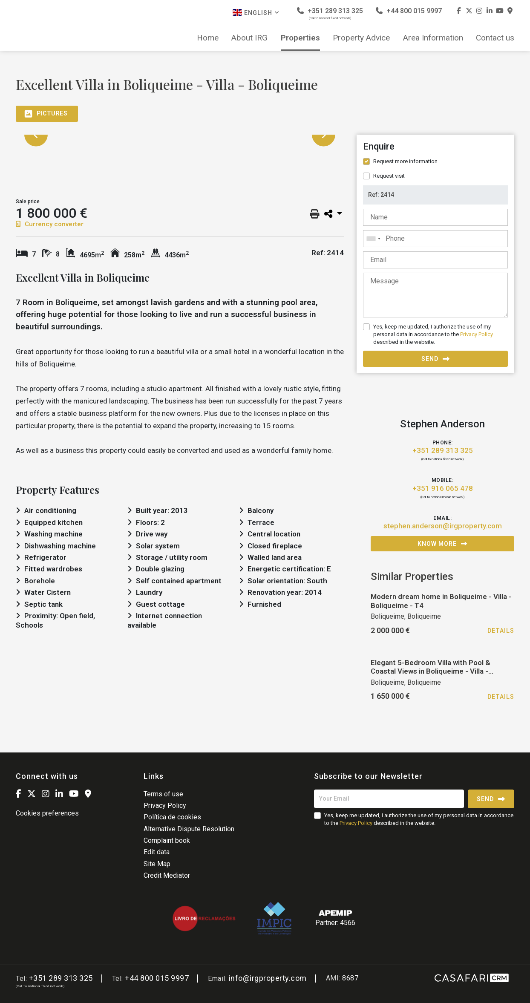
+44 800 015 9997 (409, 11)
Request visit (389, 176)
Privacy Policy (476, 334)
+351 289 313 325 (330, 13)
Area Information (433, 38)
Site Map (157, 864)
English (256, 12)
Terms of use (163, 794)
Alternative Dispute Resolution (189, 829)
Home (208, 38)
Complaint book (167, 840)
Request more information (405, 161)
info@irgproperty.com (268, 978)
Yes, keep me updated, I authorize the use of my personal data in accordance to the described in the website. (433, 334)
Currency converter (50, 224)
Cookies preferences (47, 813)
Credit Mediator (167, 875)
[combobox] (435, 239)
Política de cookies (172, 817)
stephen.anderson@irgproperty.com (442, 526)
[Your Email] (389, 799)
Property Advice (361, 38)
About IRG (249, 38)
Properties (300, 38)
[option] (47, 167)
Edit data (157, 852)
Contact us (495, 38)
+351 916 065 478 (442, 488)
